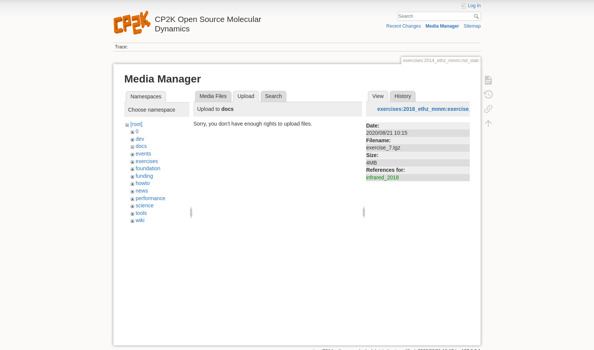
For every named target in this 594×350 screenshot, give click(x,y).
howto (143, 183)
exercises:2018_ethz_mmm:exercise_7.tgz (430, 109)
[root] (136, 124)
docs (141, 146)
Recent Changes (403, 26)
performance (151, 198)
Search (477, 16)
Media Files (213, 96)
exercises (147, 161)
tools (141, 213)
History (402, 96)
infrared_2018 (382, 177)
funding (144, 176)
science (144, 205)
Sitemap (472, 26)
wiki (140, 220)
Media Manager (442, 26)
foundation (148, 168)
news (142, 191)
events (143, 154)
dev (140, 139)
